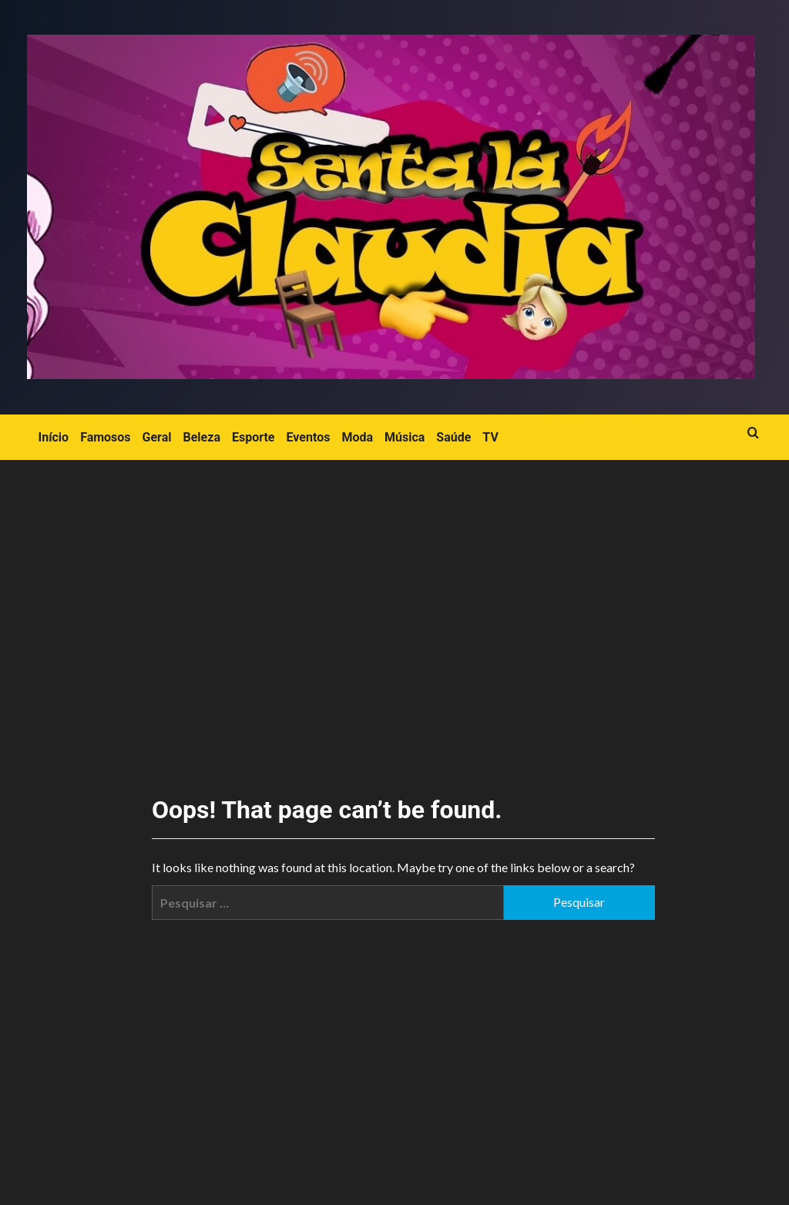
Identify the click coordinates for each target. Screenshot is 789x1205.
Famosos (105, 437)
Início (54, 437)
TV (490, 437)
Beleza (201, 437)
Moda (357, 437)
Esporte (253, 437)
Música (404, 437)
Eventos (309, 437)
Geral (157, 437)
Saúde (453, 437)
